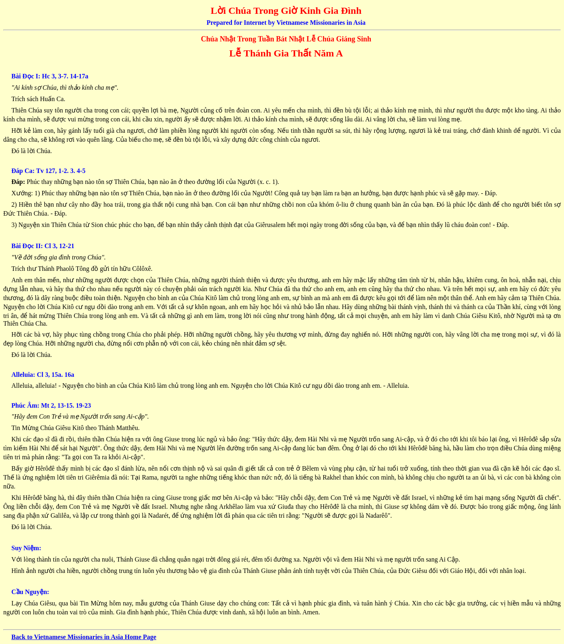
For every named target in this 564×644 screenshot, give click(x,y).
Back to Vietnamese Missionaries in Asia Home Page (83, 636)
